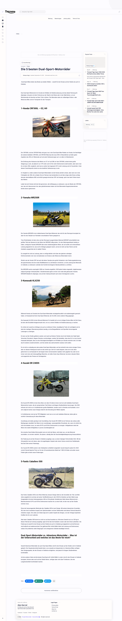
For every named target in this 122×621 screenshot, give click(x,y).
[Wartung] (50, 18)
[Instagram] (34, 612)
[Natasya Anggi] (26, 75)
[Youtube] (25, 612)
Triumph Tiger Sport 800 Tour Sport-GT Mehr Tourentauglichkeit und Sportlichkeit (95, 93)
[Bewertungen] (58, 18)
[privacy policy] (67, 18)
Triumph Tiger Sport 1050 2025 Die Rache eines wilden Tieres (96, 73)
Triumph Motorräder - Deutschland (31, 617)
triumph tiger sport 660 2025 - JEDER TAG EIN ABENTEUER (95, 101)
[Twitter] (29, 612)
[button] (119, 12)
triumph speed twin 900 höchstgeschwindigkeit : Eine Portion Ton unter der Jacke (95, 110)
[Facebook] (20, 612)
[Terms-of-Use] (76, 18)
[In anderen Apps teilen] (54, 581)
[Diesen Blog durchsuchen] (32, 11)
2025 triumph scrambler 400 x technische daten (95, 84)
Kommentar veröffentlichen (51, 590)
